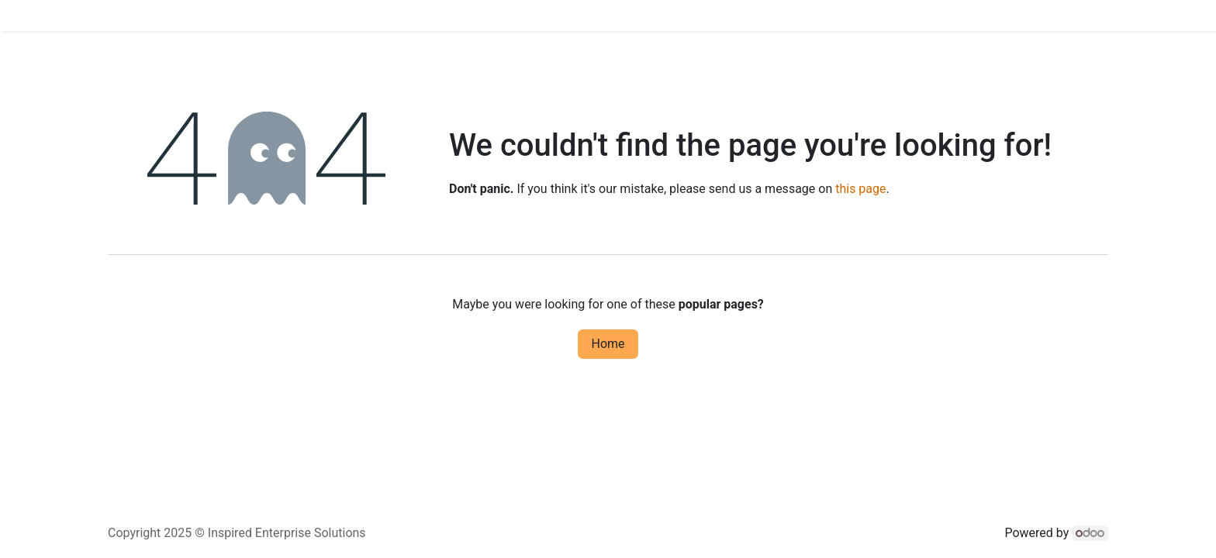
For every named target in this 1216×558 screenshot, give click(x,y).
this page (860, 188)
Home (607, 343)
